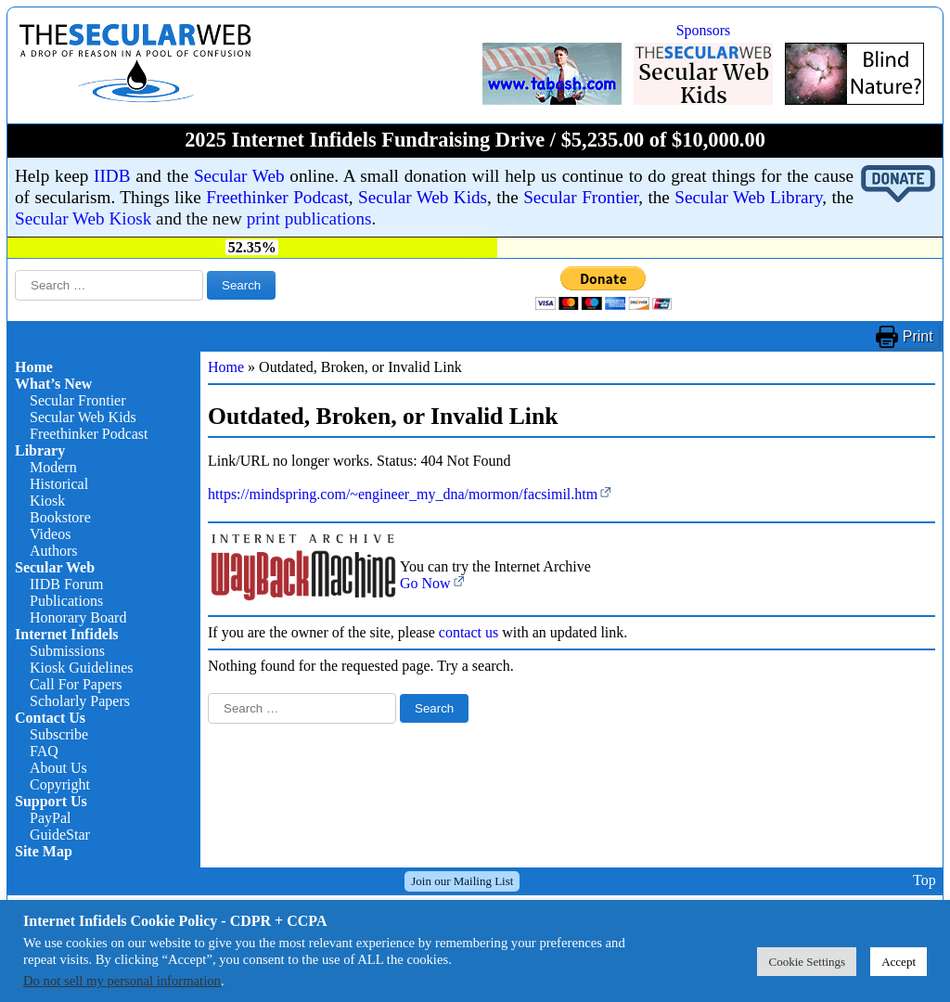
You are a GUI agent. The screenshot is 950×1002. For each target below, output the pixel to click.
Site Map (43, 851)
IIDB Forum (67, 584)
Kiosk (47, 500)
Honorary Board (78, 617)
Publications (66, 601)
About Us (58, 768)
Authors (54, 551)
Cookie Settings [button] (806, 962)
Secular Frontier (580, 197)
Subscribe (59, 734)
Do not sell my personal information (122, 980)
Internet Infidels (67, 634)
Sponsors (703, 30)
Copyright (60, 784)
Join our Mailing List (462, 881)
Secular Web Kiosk (83, 218)
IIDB (112, 176)
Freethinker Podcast (277, 197)
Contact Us (50, 718)
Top (924, 881)
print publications (309, 218)
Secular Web (239, 176)
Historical (59, 484)
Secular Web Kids (422, 197)
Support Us (51, 801)
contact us (468, 632)
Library (40, 450)
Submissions (67, 651)
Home (34, 367)
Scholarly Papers (80, 701)
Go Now (425, 583)
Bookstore (60, 517)
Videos (50, 534)
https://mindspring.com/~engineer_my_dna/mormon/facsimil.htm (402, 494)
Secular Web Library (748, 197)
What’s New (53, 384)
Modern (53, 467)
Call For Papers (76, 684)
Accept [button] (898, 962)
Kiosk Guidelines (82, 667)
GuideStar (60, 834)
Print (918, 336)
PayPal (50, 818)
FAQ (44, 751)
